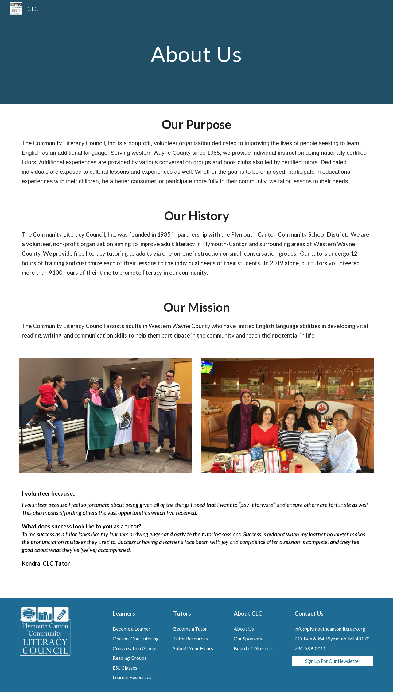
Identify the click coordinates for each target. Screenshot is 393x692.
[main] (196, 52)
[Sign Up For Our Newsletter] (332, 661)
